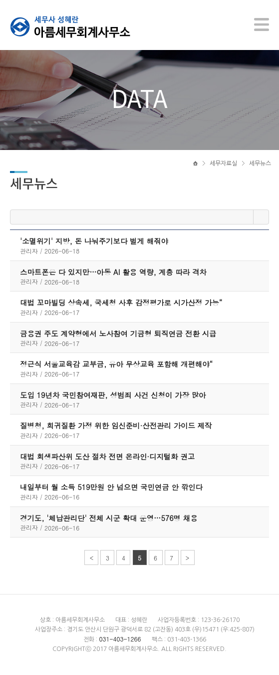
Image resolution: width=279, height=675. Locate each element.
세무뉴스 (260, 163)
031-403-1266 (120, 638)
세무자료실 (223, 163)
